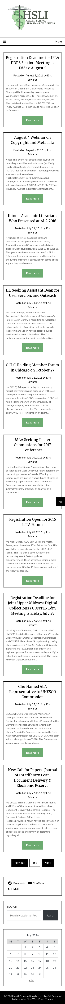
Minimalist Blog (23, 999)
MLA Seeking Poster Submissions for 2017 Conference (32, 445)
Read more (32, 120)
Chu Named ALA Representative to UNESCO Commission (32, 691)
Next (48, 862)
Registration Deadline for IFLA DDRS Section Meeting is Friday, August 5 (32, 62)
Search (12, 906)
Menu (58, 41)
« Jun (31, 980)
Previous (20, 862)
